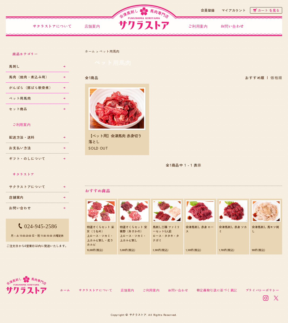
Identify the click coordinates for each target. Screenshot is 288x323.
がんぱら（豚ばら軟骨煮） (37, 87)
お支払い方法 (37, 147)
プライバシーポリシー (262, 290)
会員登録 (208, 10)
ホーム (90, 51)
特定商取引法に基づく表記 (217, 290)
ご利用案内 (197, 26)
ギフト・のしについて (37, 158)
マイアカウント (234, 10)
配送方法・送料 (37, 137)
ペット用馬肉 (109, 51)
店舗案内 (92, 26)
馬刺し (37, 66)
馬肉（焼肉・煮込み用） (37, 76)
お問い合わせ (232, 26)
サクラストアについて (52, 26)
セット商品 (37, 108)
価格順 (276, 77)
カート (266, 10)
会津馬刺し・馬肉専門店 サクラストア (143, 18)
